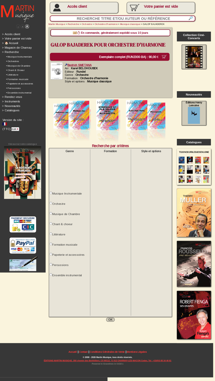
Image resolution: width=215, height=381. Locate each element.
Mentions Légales (137, 352)
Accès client (77, 7)
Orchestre (87, 24)
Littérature (58, 234)
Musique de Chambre (66, 213)
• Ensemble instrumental (19, 92)
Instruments (11, 101)
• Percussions (13, 88)
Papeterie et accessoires (68, 254)
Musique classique (130, 24)
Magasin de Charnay (17, 47)
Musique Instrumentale (67, 193)
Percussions (60, 264)
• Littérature (12, 74)
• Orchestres (12, 61)
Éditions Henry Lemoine (194, 112)
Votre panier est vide (16, 38)
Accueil (73, 352)
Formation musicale (64, 244)
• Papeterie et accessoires (19, 83)
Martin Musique (57, 24)
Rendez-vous (12, 97)
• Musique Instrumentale (19, 56)
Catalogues (10, 110)
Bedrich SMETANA (78, 64)
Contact (83, 352)
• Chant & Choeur (15, 70)
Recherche (10, 52)
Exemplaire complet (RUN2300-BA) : (130, 56)
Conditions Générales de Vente (107, 352)
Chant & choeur (62, 224)
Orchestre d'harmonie (106, 24)
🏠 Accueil (10, 43)
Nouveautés (11, 105)
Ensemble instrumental (67, 275)
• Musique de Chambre (18, 65)
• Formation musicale (17, 79)
